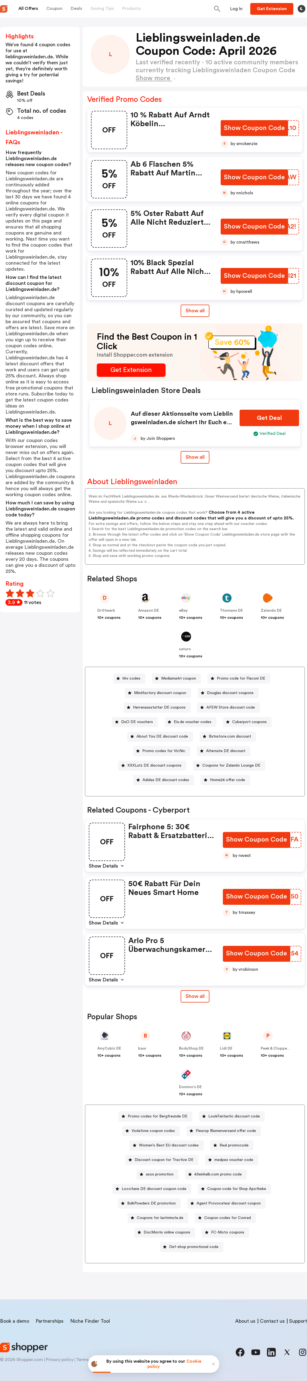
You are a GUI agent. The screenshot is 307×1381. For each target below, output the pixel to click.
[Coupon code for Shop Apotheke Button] (234, 1189)
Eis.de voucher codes (192, 722)
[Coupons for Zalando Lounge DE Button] (229, 766)
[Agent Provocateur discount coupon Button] (226, 1203)
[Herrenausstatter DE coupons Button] (157, 708)
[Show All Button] (195, 996)
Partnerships (50, 1321)
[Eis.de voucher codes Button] (190, 722)
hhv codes (131, 678)
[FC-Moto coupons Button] (225, 1232)
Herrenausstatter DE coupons (159, 707)
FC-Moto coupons (227, 1232)
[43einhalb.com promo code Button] (216, 1174)
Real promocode (234, 1145)
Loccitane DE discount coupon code (154, 1189)
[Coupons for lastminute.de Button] (157, 1218)
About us (245, 1321)
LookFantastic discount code (234, 1116)
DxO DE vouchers (137, 722)
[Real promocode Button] (232, 1145)
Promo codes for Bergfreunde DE (157, 1116)
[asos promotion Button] (157, 1174)
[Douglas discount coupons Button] (228, 693)
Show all (195, 996)
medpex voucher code (233, 1160)
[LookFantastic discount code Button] (232, 1116)
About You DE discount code (162, 736)
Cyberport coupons (249, 722)
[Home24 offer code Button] (225, 780)
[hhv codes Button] (129, 679)
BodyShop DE (191, 1048)
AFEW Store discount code (230, 707)
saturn (185, 649)
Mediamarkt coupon (178, 678)
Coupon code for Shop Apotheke (236, 1189)
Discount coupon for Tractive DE (164, 1160)
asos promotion (160, 1174)
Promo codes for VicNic (163, 751)
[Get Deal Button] (269, 418)
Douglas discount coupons (230, 693)
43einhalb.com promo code (218, 1174)
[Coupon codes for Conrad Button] (225, 1218)
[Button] (236, 9)
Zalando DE (271, 611)
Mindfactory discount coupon (160, 693)
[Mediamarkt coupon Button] (176, 679)
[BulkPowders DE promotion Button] (149, 1203)
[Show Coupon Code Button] (254, 128)
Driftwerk (106, 611)
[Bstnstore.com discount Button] (228, 737)
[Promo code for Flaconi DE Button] (238, 679)
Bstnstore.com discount (230, 736)
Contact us (272, 1321)
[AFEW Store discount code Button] (228, 708)
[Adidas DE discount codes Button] (163, 780)
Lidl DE (226, 1048)
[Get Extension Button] (131, 370)
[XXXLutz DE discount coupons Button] (152, 766)
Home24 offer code (227, 780)
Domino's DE (190, 1087)
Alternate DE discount (225, 751)
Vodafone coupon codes (153, 1131)
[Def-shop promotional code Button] (191, 1247)
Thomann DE (231, 611)
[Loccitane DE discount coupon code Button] (151, 1189)
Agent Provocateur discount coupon (229, 1203)
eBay (183, 611)
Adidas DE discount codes (166, 780)
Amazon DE (148, 611)
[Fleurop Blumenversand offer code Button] (223, 1131)
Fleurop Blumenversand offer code (226, 1131)
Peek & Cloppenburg (279, 1048)
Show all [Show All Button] (195, 310)
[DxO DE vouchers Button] (135, 722)
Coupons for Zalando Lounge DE (231, 765)
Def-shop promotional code (193, 1247)
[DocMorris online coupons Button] (164, 1232)
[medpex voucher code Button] (231, 1160)
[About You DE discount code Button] (160, 737)
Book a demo (14, 1321)
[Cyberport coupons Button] (247, 722)
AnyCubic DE (109, 1048)
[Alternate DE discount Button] (223, 751)
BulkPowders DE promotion (151, 1203)
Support (298, 1321)
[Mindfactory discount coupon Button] (158, 693)
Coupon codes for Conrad (227, 1218)
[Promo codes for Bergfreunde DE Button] (155, 1116)
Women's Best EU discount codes (169, 1145)
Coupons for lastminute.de (160, 1218)
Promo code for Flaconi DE (241, 678)
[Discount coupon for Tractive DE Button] (161, 1160)
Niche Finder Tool (90, 1321)
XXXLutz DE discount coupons (154, 765)
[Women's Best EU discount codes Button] (167, 1145)
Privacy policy (59, 1359)
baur (142, 1048)
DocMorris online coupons (167, 1232)
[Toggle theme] (301, 9)
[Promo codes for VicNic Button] (161, 751)
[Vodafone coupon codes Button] (151, 1131)
